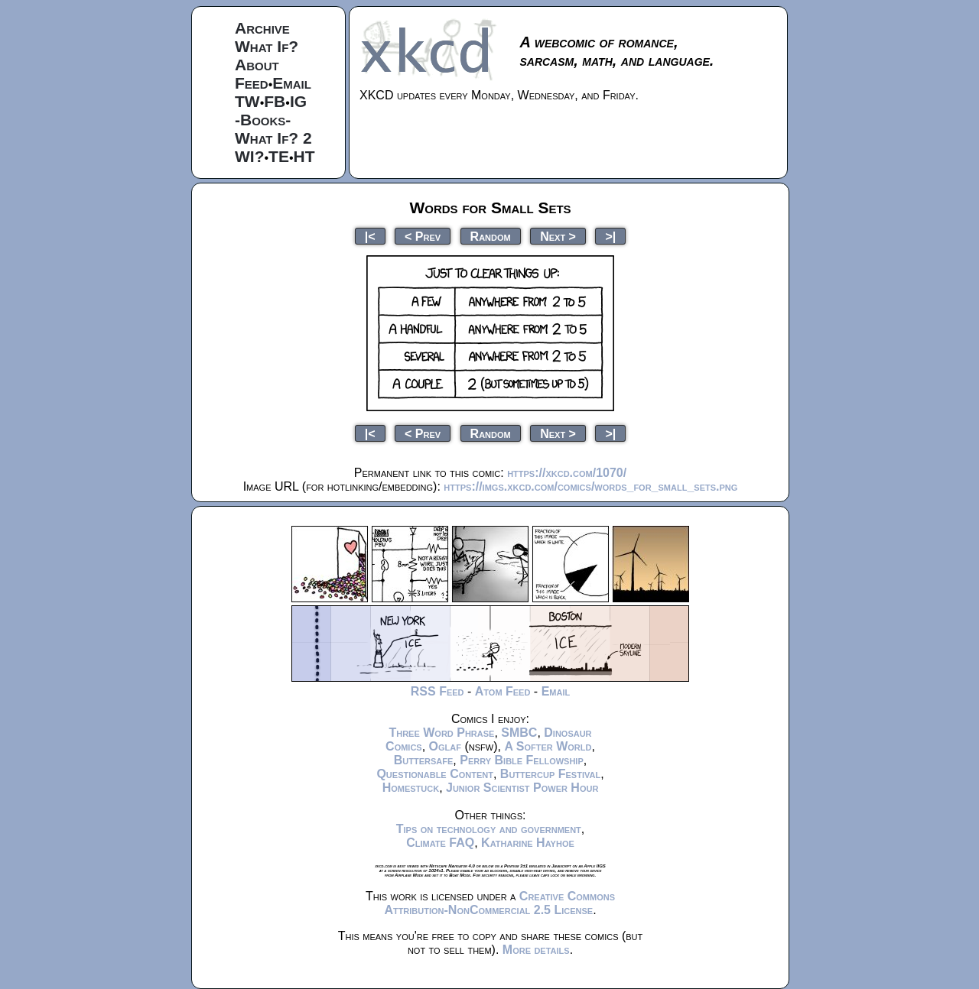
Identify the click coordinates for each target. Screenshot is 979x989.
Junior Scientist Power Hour (522, 787)
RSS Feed (437, 691)
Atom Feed (503, 691)
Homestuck (411, 787)
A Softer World (547, 746)
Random (490, 235)
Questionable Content (434, 773)
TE (278, 156)
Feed (251, 83)
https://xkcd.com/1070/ (566, 472)
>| (610, 235)
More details (536, 949)
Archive (262, 28)
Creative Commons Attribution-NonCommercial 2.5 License (499, 903)
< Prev (423, 235)
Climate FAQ (440, 842)
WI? (249, 156)
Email (291, 83)
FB (274, 101)
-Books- (263, 119)
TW (247, 101)
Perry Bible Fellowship (522, 760)
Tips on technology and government (488, 828)
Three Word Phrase (441, 732)
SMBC (519, 732)
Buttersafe (424, 760)
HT (304, 156)
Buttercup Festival (550, 773)
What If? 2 (273, 138)
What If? (266, 46)
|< (370, 235)
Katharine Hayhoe (527, 842)
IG (298, 101)
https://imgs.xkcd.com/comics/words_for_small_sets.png (590, 486)
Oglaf (445, 746)
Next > (558, 235)
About (257, 64)
